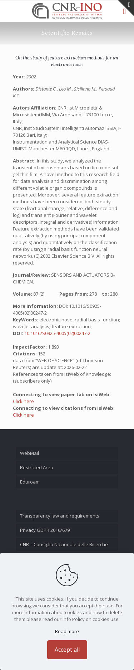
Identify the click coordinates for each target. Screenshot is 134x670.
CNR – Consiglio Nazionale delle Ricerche (64, 544)
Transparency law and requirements (59, 516)
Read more (67, 631)
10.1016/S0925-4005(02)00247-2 (57, 333)
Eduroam (30, 482)
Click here (23, 401)
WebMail (29, 453)
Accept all (67, 650)
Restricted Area (36, 467)
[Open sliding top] (126, 8)
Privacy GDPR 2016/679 (45, 530)
